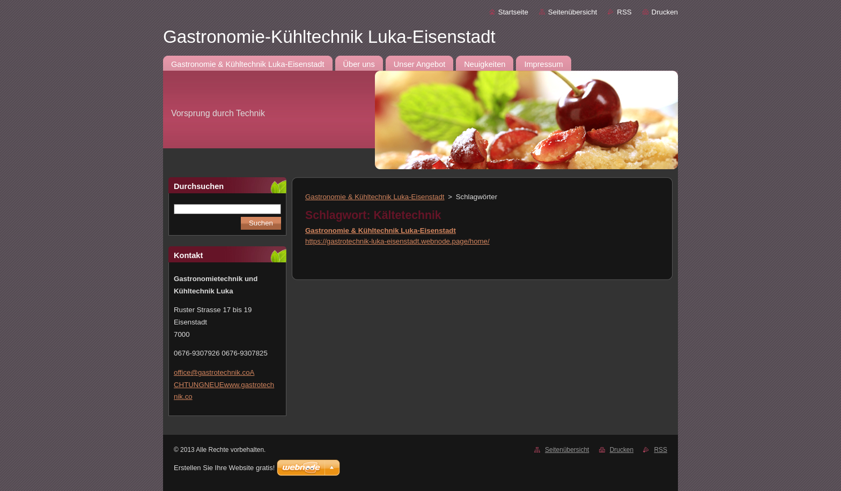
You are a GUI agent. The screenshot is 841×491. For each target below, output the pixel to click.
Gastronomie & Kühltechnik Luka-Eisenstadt (375, 197)
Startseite (513, 12)
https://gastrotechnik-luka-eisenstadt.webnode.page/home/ (397, 241)
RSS (624, 12)
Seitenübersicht (572, 12)
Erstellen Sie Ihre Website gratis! (224, 468)
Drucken (665, 12)
